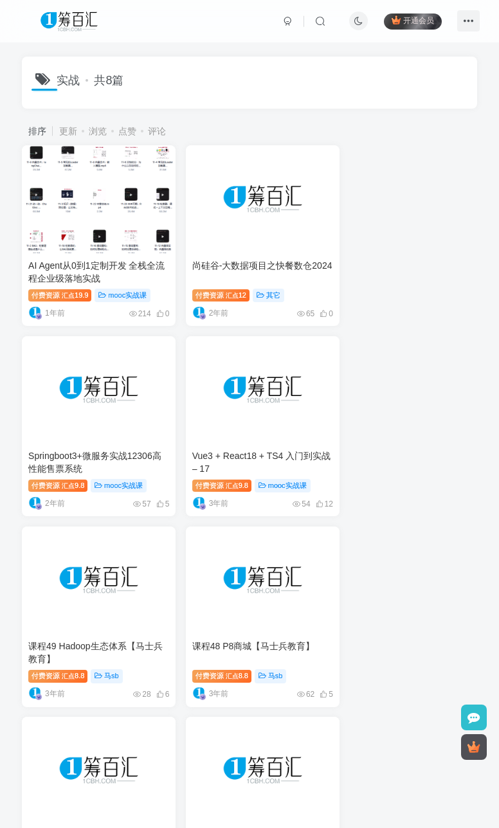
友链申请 (270, 739)
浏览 (98, 131)
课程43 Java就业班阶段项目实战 (93, 628)
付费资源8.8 (212, 473)
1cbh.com (350, 757)
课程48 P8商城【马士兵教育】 (400, 443)
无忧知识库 (322, 739)
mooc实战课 (123, 288)
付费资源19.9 (60, 288)
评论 (157, 131)
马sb (262, 473)
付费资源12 (211, 288)
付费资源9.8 (368, 288)
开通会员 (412, 21)
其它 (260, 288)
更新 (68, 131)
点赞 (127, 131)
